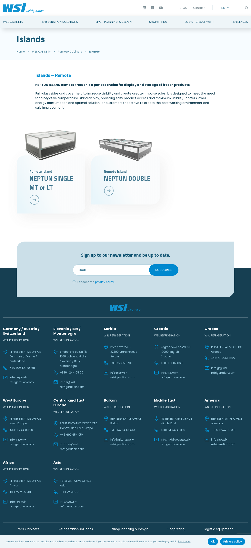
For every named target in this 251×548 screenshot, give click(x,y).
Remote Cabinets (70, 52)
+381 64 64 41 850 (169, 430)
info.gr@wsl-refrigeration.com (220, 370)
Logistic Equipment (199, 22)
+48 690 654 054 (68, 434)
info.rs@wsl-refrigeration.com (119, 374)
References (240, 22)
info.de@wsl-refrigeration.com (18, 379)
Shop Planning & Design (113, 22)
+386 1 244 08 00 (68, 372)
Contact (199, 8)
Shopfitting (158, 22)
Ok (213, 541)
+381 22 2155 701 (118, 363)
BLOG (183, 8)
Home (21, 52)
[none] (224, 7)
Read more (184, 541)
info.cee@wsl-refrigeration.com (68, 446)
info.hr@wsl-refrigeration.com (169, 374)
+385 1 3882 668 (168, 363)
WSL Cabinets (13, 22)
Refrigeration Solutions (59, 22)
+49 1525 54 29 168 (19, 367)
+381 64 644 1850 (220, 358)
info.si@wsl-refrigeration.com (68, 384)
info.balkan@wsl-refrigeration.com (119, 441)
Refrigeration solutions (75, 529)
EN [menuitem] (223, 7)
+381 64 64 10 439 (119, 430)
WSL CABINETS (41, 52)
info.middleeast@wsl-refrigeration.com (172, 441)
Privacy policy (232, 541)
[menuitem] (224, 7)
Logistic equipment (218, 529)
